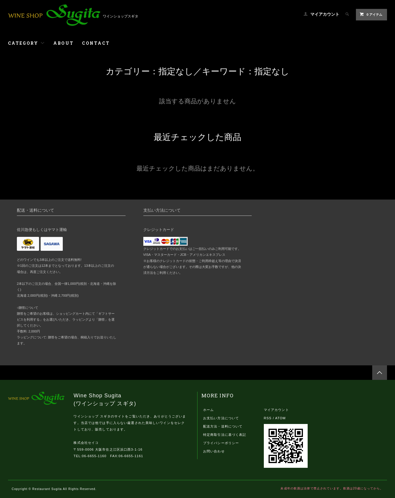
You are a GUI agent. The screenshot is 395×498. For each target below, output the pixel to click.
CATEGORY (26, 43)
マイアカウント (324, 14)
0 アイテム (370, 14)
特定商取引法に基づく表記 (224, 434)
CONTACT (96, 43)
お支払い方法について (221, 418)
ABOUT (63, 43)
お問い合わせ (214, 451)
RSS (268, 418)
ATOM (280, 418)
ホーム (208, 410)
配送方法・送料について (223, 426)
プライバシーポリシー (221, 443)
